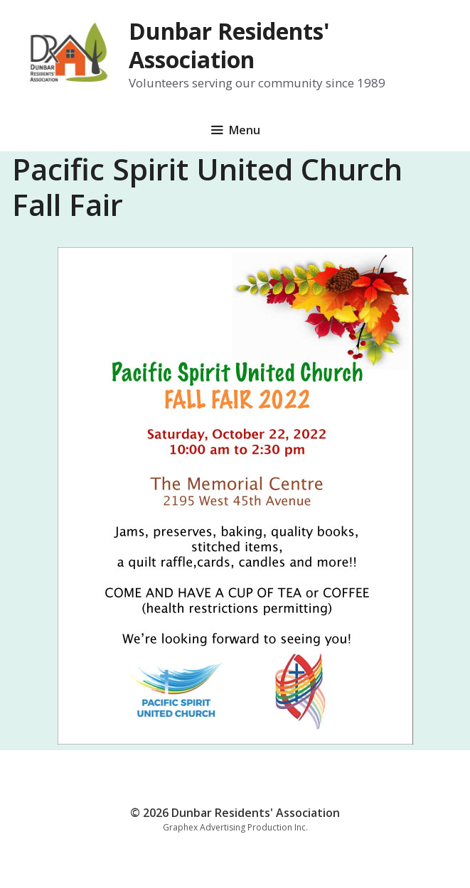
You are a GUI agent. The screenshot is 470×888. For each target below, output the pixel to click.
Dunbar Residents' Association (229, 45)
